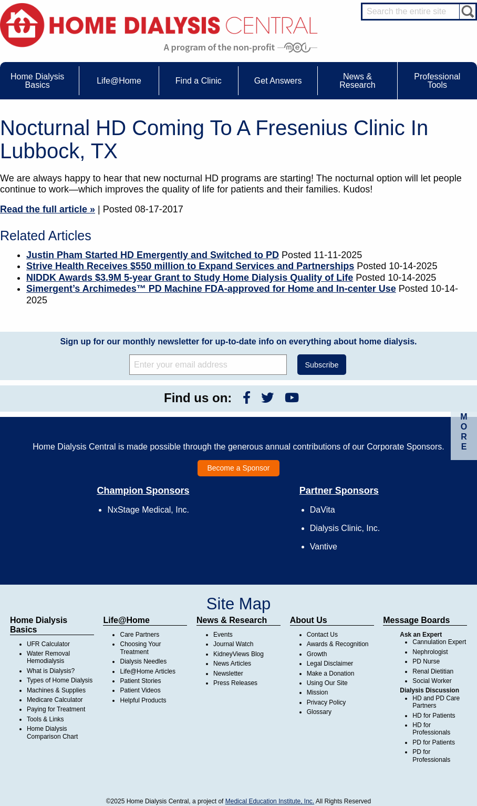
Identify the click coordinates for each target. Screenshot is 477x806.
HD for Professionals (431, 728)
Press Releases (235, 683)
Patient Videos (140, 690)
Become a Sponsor (238, 468)
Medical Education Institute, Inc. (269, 801)
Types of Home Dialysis (59, 680)
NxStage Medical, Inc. (148, 509)
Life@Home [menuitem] (119, 80)
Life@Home (126, 620)
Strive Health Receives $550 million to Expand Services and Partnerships (190, 266)
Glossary (319, 712)
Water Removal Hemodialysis (48, 657)
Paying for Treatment (56, 709)
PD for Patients (433, 742)
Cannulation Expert (439, 642)
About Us (308, 620)
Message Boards (416, 620)
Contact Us (322, 634)
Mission (317, 692)
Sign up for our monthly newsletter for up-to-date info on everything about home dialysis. (238, 341)
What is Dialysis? (51, 671)
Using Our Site (327, 683)
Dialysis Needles (143, 661)
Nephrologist (430, 652)
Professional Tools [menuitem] (437, 80)
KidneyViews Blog (238, 654)
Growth (317, 654)
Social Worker (431, 681)
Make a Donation (331, 673)
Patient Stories (140, 681)
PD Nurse (426, 661)
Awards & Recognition (338, 644)
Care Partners (139, 634)
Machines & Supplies (56, 690)
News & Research (231, 620)
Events (223, 634)
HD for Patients (433, 715)
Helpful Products (143, 700)
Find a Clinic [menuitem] (198, 80)
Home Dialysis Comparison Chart (52, 732)
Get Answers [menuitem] (278, 80)
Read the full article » (47, 209)
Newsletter (228, 673)
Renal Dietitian (432, 671)
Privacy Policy (326, 702)
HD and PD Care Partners (436, 702)
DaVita (322, 509)
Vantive (323, 546)
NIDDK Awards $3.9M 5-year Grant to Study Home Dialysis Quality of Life (189, 277)
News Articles (232, 663)
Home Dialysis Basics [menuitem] (37, 80)
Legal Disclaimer (330, 663)
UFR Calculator (48, 644)
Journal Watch (233, 644)
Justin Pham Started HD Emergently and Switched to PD (152, 255)
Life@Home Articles (147, 671)
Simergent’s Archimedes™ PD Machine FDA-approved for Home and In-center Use (211, 288)
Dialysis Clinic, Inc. (345, 528)
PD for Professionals (431, 755)
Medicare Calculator (55, 699)
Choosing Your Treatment (140, 647)
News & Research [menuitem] (357, 80)
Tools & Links (45, 719)
